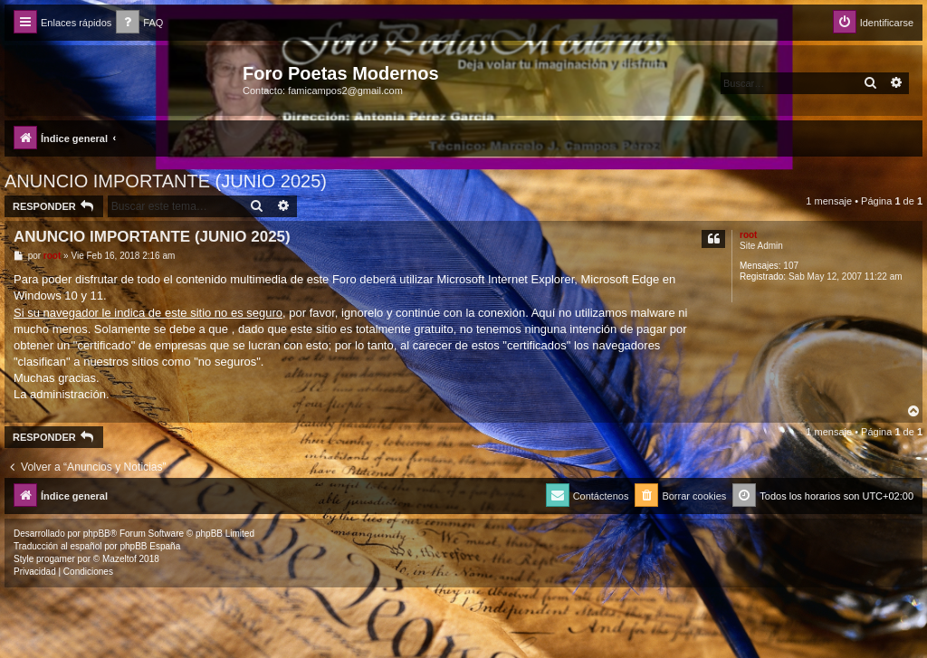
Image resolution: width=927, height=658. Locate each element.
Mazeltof (119, 559)
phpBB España (149, 546)
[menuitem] (139, 23)
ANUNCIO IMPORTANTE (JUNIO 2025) (166, 181)
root (748, 235)
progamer (55, 559)
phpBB (96, 534)
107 (790, 266)
